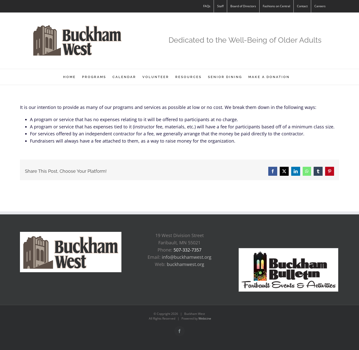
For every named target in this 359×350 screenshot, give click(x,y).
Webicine (204, 318)
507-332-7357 (187, 250)
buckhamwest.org (185, 264)
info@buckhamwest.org (186, 257)
